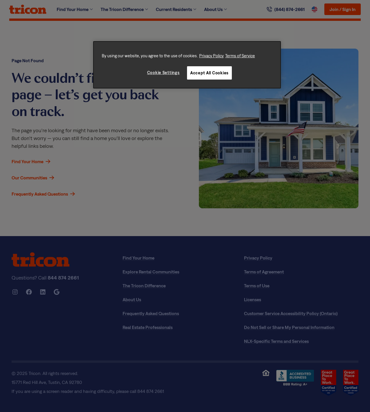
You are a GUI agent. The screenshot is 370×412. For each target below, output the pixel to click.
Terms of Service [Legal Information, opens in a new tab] (240, 55)
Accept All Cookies (209, 72)
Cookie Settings (163, 72)
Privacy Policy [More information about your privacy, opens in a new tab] (211, 55)
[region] (187, 65)
